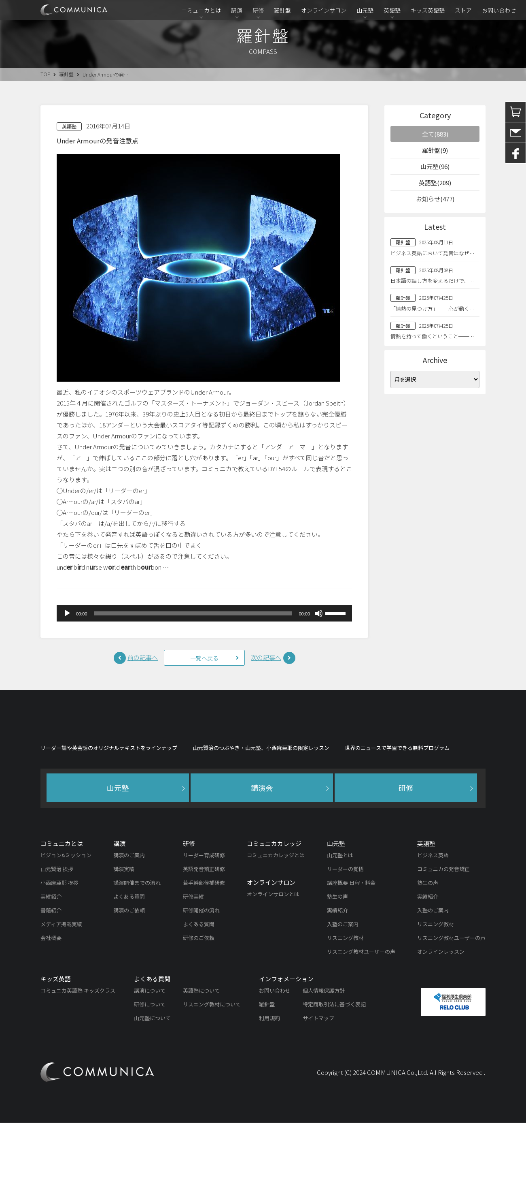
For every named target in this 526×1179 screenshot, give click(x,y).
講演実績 (123, 925)
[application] (204, 613)
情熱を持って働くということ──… (432, 336)
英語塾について (201, 1047)
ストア (463, 10)
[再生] (67, 613)
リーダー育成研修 (204, 911)
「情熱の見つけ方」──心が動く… (432, 308)
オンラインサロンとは (273, 950)
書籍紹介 (51, 966)
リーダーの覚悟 (345, 925)
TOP (45, 73)
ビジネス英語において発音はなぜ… (432, 253)
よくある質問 (129, 953)
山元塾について (152, 1074)
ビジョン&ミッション (65, 911)
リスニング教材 (345, 994)
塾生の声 (337, 953)
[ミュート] (319, 613)
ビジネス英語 (433, 911)
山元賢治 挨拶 (56, 925)
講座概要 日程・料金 (351, 939)
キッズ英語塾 (428, 10)
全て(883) (435, 134)
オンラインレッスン (440, 1008)
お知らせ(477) (435, 198)
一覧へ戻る (204, 658)
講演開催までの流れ (137, 939)
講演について (149, 1047)
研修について (149, 1060)
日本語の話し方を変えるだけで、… (432, 280)
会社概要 (51, 994)
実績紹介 (51, 953)
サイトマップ (318, 1074)
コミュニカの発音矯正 (443, 925)
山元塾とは (340, 911)
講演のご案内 (129, 911)
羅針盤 (282, 10)
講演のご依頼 (129, 966)
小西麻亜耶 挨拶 (59, 939)
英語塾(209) (435, 182)
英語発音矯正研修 (204, 925)
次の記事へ (266, 657)
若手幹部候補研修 (204, 939)
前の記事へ (142, 657)
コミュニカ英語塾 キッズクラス (77, 1047)
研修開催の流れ (201, 966)
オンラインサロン (323, 10)
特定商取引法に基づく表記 (334, 1060)
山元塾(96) (435, 166)
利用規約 (269, 1074)
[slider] (193, 613)
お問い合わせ (499, 10)
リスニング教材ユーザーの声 (361, 1008)
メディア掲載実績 (61, 980)
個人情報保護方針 (324, 1047)
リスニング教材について (212, 1060)
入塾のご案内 (342, 980)
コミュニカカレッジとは (276, 911)
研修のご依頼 (198, 994)
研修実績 (193, 953)
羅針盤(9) (435, 150)
